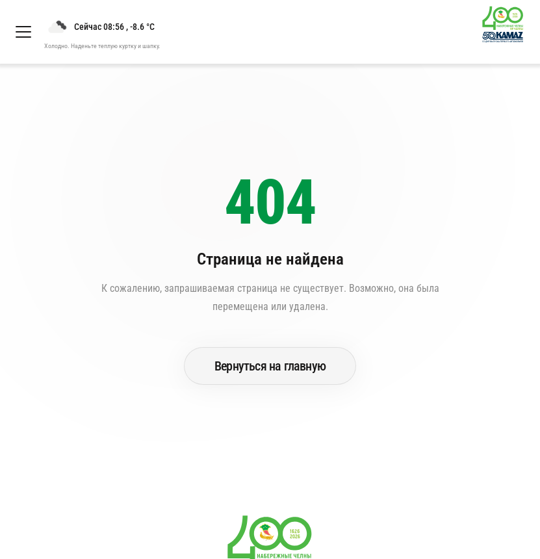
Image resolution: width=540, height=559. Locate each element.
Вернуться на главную (270, 366)
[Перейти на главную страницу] (508, 32)
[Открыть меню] (23, 32)
